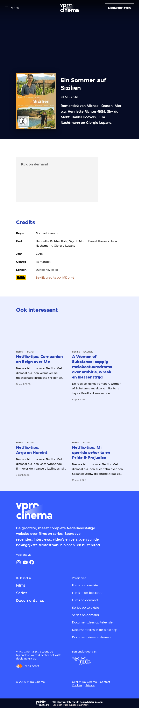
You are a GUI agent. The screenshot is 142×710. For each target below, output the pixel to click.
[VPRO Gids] (81, 661)
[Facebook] (31, 562)
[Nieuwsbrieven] (119, 7)
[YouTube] (25, 562)
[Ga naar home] (69, 8)
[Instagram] (18, 562)
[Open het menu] (12, 7)
